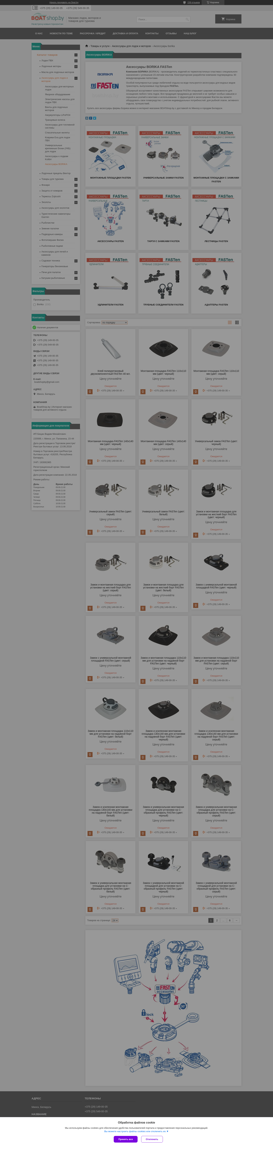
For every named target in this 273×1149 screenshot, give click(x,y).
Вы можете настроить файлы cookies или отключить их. (135, 1131)
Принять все (125, 1139)
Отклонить (152, 1139)
